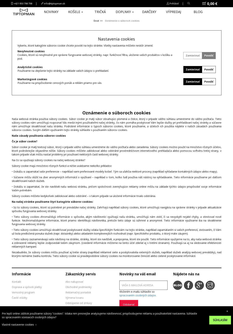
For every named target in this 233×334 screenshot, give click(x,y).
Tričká (100, 12)
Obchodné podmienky (78, 287)
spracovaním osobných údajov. (137, 295)
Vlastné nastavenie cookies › (19, 324)
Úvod (96, 20)
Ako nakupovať (74, 281)
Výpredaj (173, 12)
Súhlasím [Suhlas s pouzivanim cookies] (220, 320)
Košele (75, 12)
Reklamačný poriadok (78, 292)
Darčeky (149, 12)
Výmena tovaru (74, 297)
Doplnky (125, 12)
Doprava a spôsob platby (27, 287)
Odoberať (128, 304)
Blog (198, 12)
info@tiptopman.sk (54, 3)
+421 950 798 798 (23, 3)
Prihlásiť (174, 3)
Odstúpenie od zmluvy (78, 303)
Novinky (51, 12)
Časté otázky (19, 297)
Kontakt (16, 281)
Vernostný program (23, 292)
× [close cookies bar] (227, 311)
